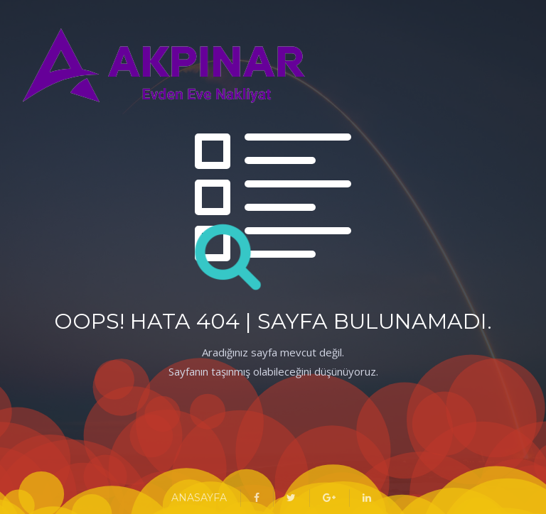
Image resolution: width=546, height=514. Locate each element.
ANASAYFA (199, 497)
